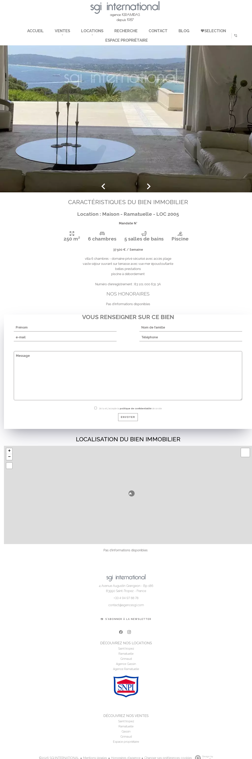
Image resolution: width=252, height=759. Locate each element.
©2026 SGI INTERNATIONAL (59, 752)
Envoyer (128, 411)
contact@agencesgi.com (126, 599)
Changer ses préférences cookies (168, 752)
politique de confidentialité (136, 402)
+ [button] (9, 445)
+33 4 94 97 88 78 (126, 592)
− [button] (9, 451)
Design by (203, 752)
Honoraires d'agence (125, 752)
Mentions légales (95, 752)
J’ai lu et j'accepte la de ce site (130, 402)
